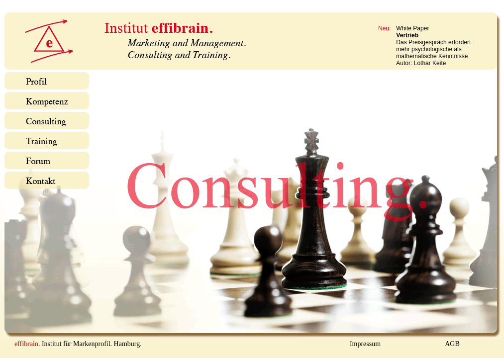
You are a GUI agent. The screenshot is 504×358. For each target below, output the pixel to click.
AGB (452, 344)
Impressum (365, 344)
